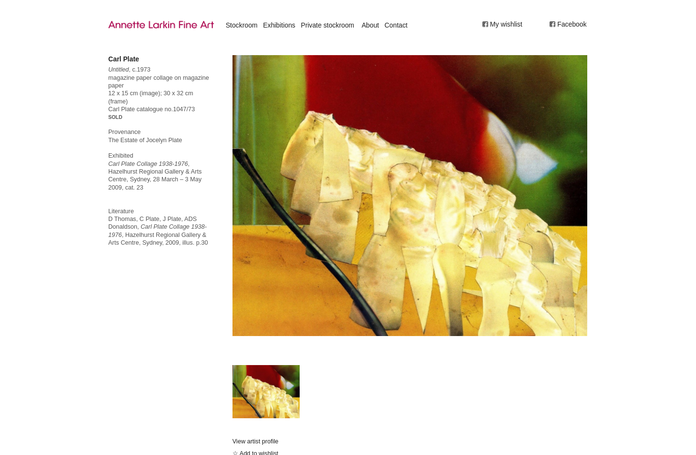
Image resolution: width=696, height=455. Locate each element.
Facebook (572, 24)
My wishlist (506, 24)
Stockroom (242, 25)
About (370, 25)
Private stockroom (327, 25)
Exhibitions (279, 25)
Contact (396, 25)
